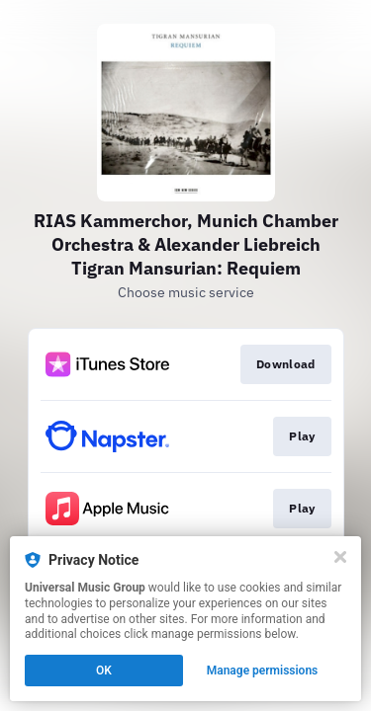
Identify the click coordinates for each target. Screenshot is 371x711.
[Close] (340, 557)
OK (104, 670)
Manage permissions (263, 670)
